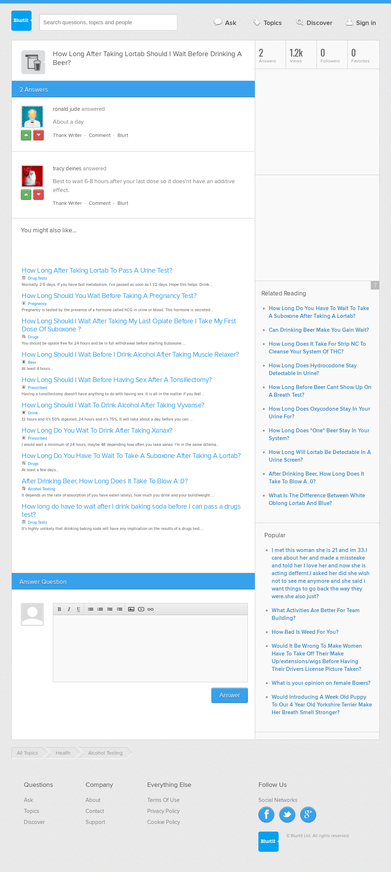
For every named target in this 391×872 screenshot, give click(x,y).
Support (95, 822)
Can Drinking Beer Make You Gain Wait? (319, 330)
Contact (95, 811)
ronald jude (66, 109)
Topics (266, 22)
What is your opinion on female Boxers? (321, 683)
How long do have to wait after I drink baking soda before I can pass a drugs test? (131, 510)
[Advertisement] (104, 252)
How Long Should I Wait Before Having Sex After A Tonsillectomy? (117, 380)
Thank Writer (67, 135)
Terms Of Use (163, 800)
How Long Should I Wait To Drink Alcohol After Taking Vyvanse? (113, 405)
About (93, 800)
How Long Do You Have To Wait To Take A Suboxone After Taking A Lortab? (131, 456)
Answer (229, 695)
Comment (100, 135)
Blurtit (21, 22)
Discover (314, 22)
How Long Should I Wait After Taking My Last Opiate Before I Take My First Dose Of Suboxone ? (129, 325)
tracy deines (67, 168)
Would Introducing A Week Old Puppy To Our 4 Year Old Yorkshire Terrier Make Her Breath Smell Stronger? (322, 705)
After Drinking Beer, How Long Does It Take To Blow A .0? (105, 481)
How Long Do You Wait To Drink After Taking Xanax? (97, 430)
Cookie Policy (163, 822)
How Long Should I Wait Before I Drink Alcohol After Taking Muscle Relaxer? (130, 354)
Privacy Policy (163, 811)
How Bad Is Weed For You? (305, 632)
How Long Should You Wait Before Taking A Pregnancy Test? (109, 296)
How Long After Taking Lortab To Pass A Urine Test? (97, 270)
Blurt (122, 135)
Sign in (360, 22)
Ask (224, 22)
